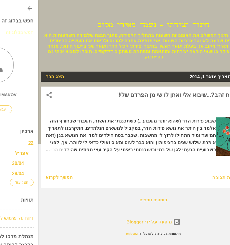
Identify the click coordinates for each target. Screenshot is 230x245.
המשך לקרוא (20, 177)
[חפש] (221, 12)
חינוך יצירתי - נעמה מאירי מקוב (115, 25)
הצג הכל (16, 76)
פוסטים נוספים (115, 199)
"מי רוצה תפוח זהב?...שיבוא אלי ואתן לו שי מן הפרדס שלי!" (150, 95)
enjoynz (93, 233)
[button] (10, 96)
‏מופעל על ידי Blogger (115, 221)
